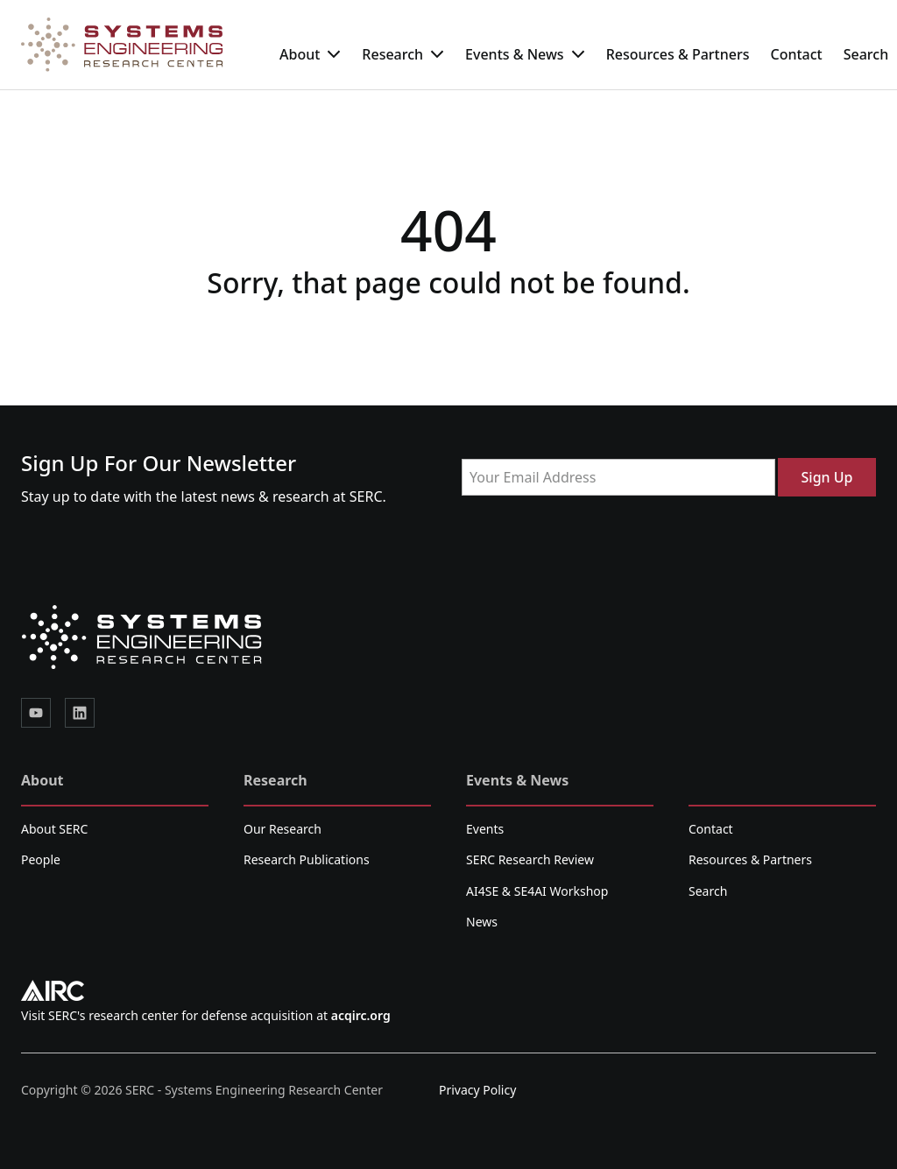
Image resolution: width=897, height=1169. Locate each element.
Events (485, 828)
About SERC (54, 828)
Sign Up (827, 477)
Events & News (525, 54)
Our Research (282, 828)
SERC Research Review (530, 859)
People (40, 859)
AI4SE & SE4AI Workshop (537, 891)
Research (403, 54)
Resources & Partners (678, 54)
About (310, 54)
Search (708, 891)
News (482, 921)
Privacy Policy (477, 1089)
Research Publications (307, 859)
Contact (796, 54)
